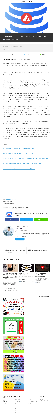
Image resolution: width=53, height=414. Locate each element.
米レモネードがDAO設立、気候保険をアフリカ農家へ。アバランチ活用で (22, 164)
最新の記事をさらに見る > (44, 295)
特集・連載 (17, 397)
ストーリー (17, 400)
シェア (11, 54)
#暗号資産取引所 (21, 207)
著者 (16, 408)
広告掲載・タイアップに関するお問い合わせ (44, 398)
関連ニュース (6, 49)
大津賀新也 (18, 228)
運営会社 (29, 397)
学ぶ (16, 402)
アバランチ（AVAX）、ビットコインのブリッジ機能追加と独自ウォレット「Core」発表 (25, 158)
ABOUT (16, 411)
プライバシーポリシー (32, 400)
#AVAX (14, 207)
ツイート (27, 54)
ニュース (12, 39)
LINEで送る (43, 54)
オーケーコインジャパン (11, 199)
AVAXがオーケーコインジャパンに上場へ (12, 46)
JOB (16, 406)
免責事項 (29, 402)
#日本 (27, 207)
